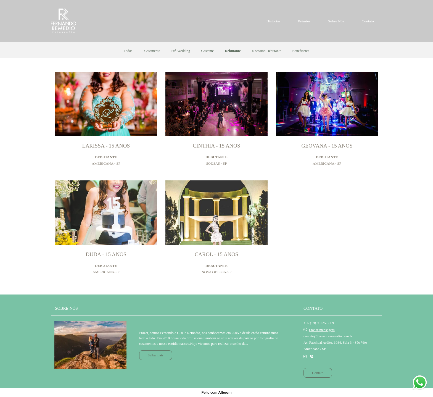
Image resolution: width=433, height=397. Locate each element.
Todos (128, 50)
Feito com (216, 392)
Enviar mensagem (322, 330)
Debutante (233, 50)
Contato (368, 21)
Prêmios (304, 21)
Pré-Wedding (180, 50)
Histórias (273, 21)
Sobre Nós (336, 21)
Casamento (152, 50)
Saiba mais (155, 355)
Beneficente (300, 50)
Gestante (207, 50)
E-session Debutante (266, 50)
